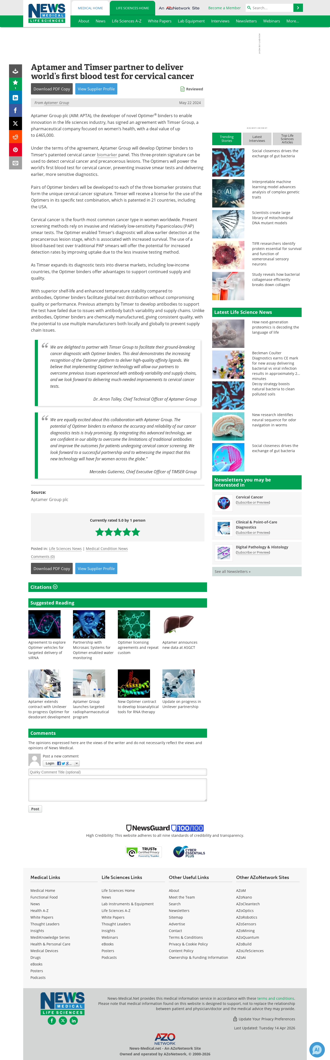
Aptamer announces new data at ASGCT (179, 645)
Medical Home (90, 8)
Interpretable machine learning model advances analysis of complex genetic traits (276, 189)
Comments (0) (43, 556)
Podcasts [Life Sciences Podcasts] (109, 957)
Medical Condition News (107, 548)
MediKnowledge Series (50, 937)
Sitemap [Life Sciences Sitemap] (176, 917)
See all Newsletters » (233, 571)
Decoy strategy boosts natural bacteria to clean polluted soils (273, 389)
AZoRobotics (246, 917)
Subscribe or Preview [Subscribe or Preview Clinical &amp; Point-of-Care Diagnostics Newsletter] (253, 532)
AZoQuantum (247, 937)
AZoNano (244, 897)
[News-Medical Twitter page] (63, 1020)
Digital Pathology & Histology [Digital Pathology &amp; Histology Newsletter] (262, 547)
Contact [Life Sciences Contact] (175, 930)
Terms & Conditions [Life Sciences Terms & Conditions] (186, 937)
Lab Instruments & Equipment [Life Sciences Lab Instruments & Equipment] (128, 903)
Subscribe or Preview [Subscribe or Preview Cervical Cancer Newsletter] (253, 502)
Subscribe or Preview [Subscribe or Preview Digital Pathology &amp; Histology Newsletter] (253, 552)
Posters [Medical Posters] (36, 970)
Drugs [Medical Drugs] (35, 957)
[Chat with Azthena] (317, 1049)
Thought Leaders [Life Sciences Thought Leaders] (116, 923)
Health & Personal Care (50, 944)
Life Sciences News (65, 548)
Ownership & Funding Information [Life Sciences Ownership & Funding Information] (198, 957)
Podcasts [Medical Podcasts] (38, 977)
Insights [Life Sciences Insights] (108, 930)
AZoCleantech (248, 903)
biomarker (107, 155)
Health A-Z (39, 910)
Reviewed (194, 89)
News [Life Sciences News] (106, 897)
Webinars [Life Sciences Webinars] (110, 937)
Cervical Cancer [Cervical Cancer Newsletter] (249, 497)
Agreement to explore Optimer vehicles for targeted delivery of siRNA (47, 650)
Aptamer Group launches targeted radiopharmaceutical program (91, 709)
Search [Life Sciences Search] (175, 903)
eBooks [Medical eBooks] (36, 964)
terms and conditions (275, 998)
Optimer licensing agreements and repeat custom (138, 647)
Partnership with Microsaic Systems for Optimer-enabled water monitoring (93, 650)
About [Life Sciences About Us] (174, 890)
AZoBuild (244, 944)
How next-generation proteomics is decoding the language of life (275, 327)
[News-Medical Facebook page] (52, 1020)
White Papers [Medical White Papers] (41, 917)
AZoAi (241, 957)
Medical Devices (44, 950)
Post (35, 808)
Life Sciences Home (132, 8)
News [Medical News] (35, 903)
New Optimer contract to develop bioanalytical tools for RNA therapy (138, 706)
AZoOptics (245, 910)
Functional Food (44, 897)
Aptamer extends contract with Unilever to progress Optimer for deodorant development (49, 709)
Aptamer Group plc (49, 499)
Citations (43, 587)
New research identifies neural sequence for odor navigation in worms (274, 419)
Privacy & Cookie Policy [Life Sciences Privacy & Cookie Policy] (188, 944)
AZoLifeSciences (250, 950)
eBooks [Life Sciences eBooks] (108, 944)
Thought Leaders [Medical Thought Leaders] (45, 923)
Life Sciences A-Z (116, 910)
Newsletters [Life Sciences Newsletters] (179, 910)
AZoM (241, 890)
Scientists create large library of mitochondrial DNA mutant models (272, 217)
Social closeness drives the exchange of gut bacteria (275, 153)
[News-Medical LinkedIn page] (74, 1020)
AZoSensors (246, 923)
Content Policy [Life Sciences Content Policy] (181, 950)
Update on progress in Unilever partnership (181, 704)
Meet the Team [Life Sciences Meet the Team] (182, 897)
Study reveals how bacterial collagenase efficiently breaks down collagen (276, 279)
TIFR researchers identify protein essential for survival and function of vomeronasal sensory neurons (277, 253)
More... (292, 20)
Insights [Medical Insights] (37, 930)
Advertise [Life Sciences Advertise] (177, 923)
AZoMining (245, 930)
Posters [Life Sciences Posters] (108, 950)
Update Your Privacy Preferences (264, 1018)
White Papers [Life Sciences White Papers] (113, 917)
